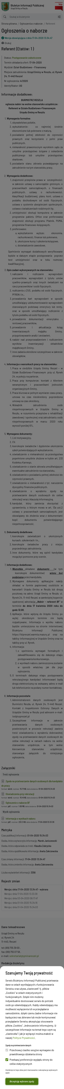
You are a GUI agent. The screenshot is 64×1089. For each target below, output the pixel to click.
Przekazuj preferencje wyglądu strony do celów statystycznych (29, 1061)
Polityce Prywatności (24, 1037)
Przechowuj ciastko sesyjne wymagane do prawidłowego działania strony (29, 1052)
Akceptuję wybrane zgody (22, 1081)
